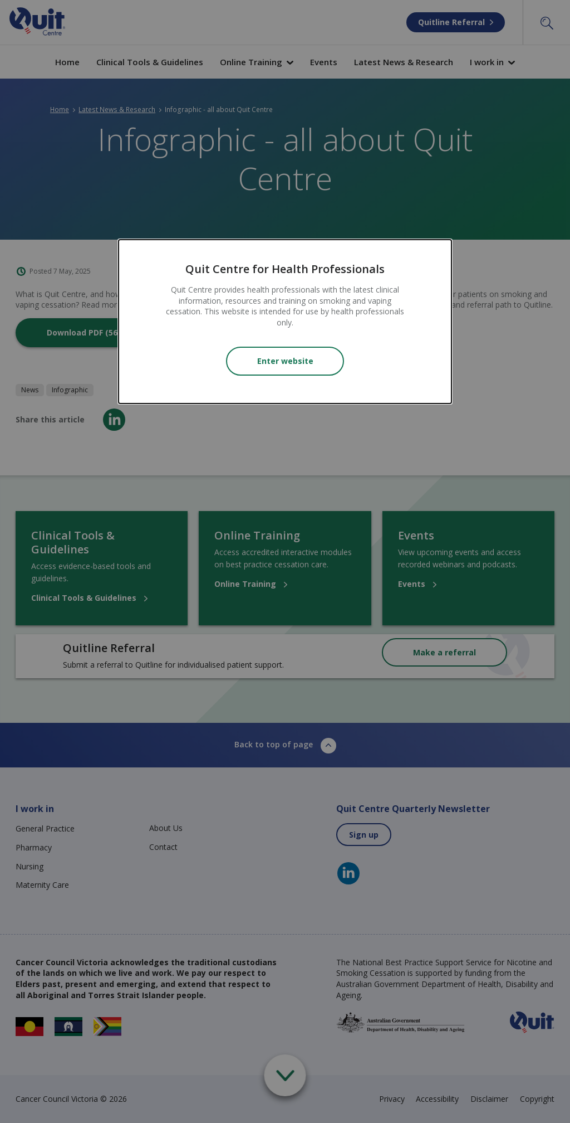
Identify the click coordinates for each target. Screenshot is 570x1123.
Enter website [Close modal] (285, 361)
